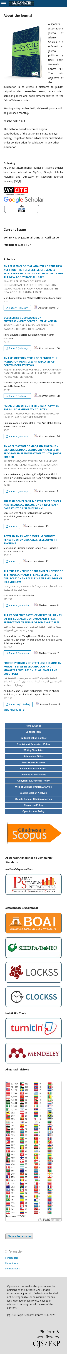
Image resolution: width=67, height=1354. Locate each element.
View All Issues (12, 709)
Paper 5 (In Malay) (18, 491)
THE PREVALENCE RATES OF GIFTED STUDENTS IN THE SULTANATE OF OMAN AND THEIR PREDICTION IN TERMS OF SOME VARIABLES (33, 622)
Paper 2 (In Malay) (18, 348)
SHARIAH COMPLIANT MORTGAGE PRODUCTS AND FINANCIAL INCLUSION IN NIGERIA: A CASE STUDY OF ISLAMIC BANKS (32, 504)
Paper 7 (13, 561)
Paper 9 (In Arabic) (19, 653)
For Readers (11, 1257)
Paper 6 (13, 526)
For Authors (11, 1263)
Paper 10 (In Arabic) (19, 704)
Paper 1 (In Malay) (18, 307)
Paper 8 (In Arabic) (19, 605)
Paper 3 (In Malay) (18, 396)
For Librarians (12, 1268)
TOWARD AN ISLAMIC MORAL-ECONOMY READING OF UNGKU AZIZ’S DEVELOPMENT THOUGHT (30, 539)
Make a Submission (19, 1236)
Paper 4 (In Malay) (18, 436)
